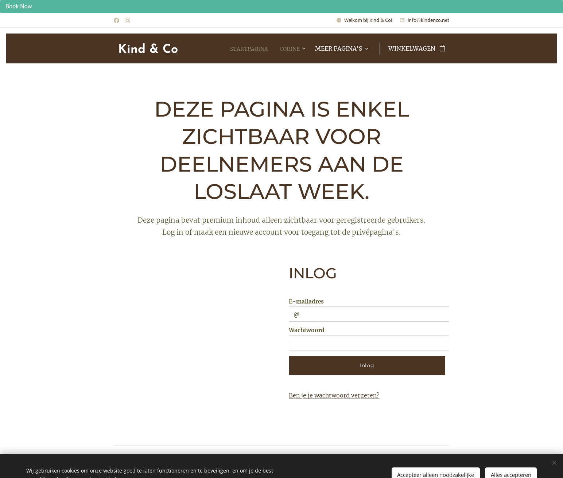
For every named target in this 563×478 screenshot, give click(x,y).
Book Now (18, 6)
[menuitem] (246, 48)
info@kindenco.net (428, 20)
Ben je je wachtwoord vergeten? (334, 395)
